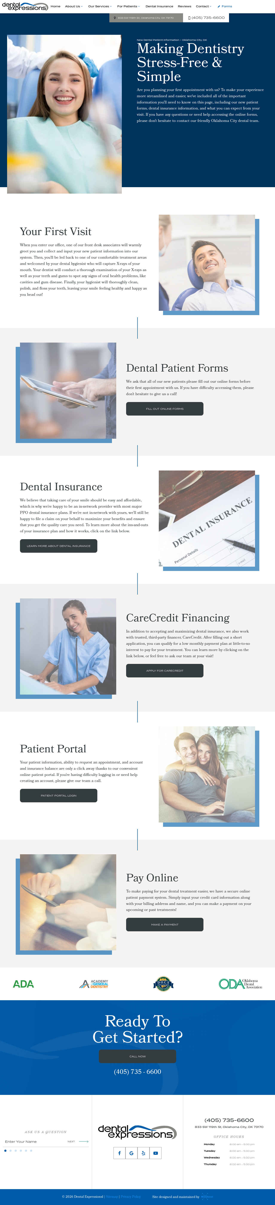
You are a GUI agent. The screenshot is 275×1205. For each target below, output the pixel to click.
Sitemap (112, 1197)
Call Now (138, 1056)
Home (55, 7)
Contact (204, 7)
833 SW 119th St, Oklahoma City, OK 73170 (143, 17)
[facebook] (119, 1153)
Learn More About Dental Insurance (58, 546)
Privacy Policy (131, 1197)
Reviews (184, 7)
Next (78, 1141)
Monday (209, 1144)
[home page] (25, 6)
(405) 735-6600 (205, 18)
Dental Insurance (159, 7)
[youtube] (156, 1153)
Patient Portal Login (58, 795)
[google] (131, 1153)
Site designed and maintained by (181, 1197)
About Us (74, 7)
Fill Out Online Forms (165, 408)
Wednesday (212, 1157)
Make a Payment (165, 924)
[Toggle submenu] (82, 6)
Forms (224, 7)
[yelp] (144, 1153)
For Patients (129, 7)
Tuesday (209, 1151)
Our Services (100, 7)
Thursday (210, 1164)
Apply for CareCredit (164, 670)
